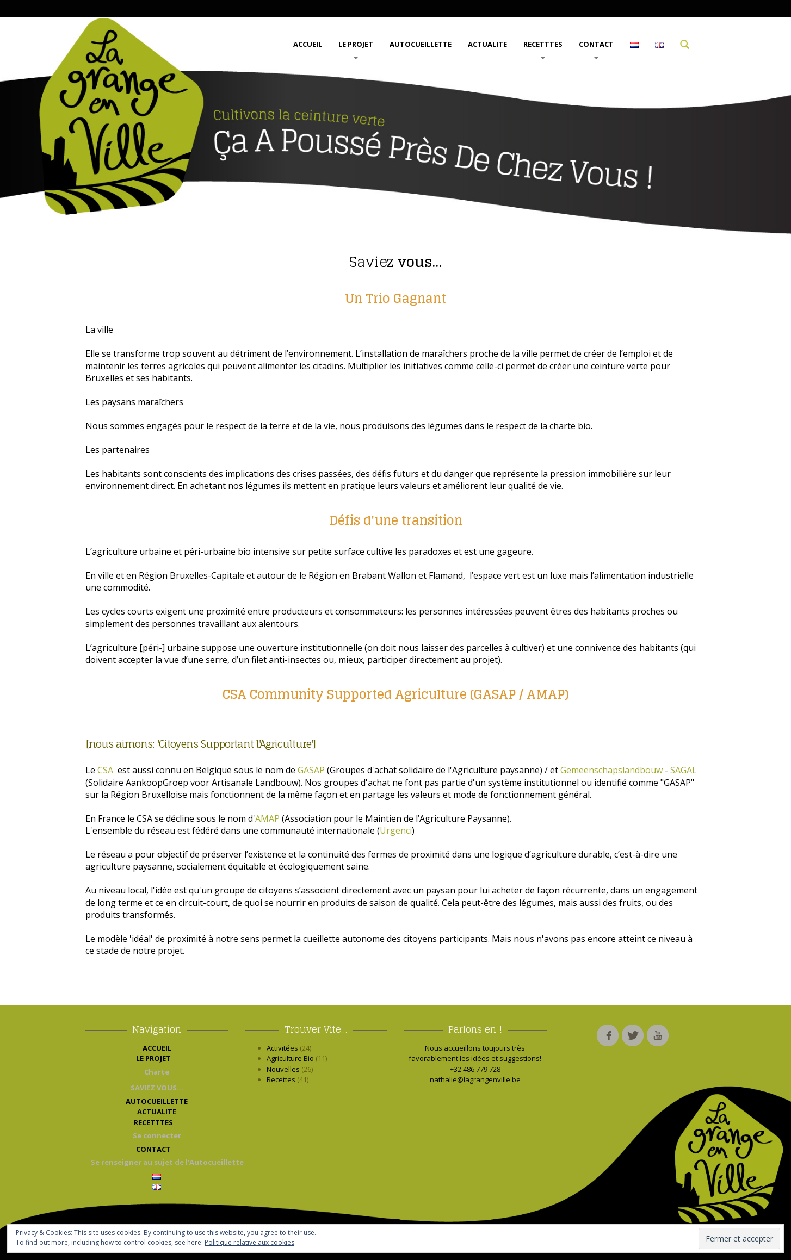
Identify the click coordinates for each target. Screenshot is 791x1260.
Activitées (282, 1048)
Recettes (281, 1079)
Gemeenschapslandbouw (612, 770)
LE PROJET (355, 49)
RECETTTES (543, 49)
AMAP (267, 818)
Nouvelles (283, 1069)
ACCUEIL (307, 44)
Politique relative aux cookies (249, 1242)
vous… (395, 262)
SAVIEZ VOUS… (157, 1088)
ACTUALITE (487, 44)
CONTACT (596, 49)
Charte (156, 1072)
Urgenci (396, 830)
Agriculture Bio (290, 1058)
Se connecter (157, 1135)
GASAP (311, 770)
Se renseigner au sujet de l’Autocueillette (159, 1162)
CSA (106, 770)
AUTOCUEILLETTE (421, 44)
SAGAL (683, 770)
